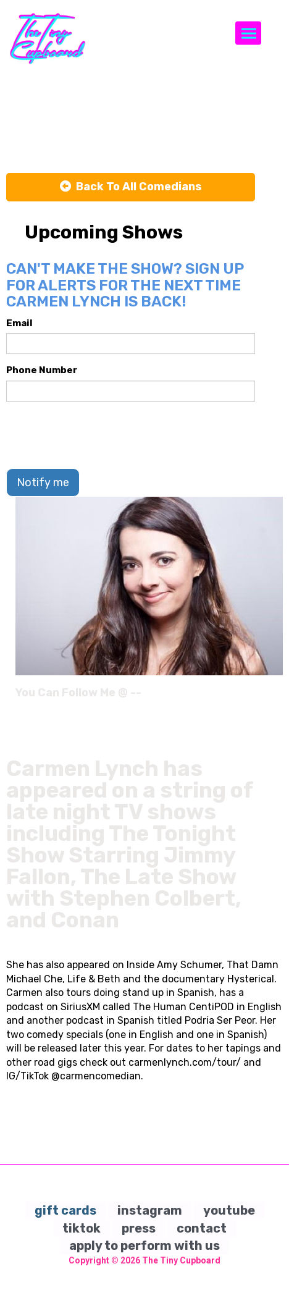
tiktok (81, 1228)
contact (202, 1228)
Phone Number (41, 370)
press (139, 1228)
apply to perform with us (144, 1245)
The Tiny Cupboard (181, 1260)
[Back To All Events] (130, 187)
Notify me (43, 482)
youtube (229, 1210)
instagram (149, 1210)
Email (19, 323)
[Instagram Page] (275, 697)
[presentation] (100, 435)
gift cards (65, 1210)
